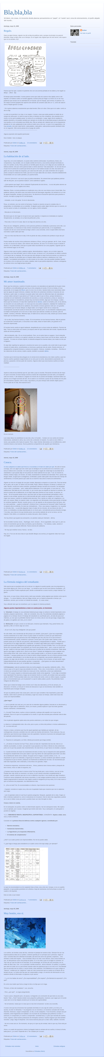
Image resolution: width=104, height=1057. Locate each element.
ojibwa (46, 351)
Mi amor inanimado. (14, 281)
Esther (84, 30)
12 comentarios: (32, 449)
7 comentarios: (32, 268)
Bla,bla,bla (18, 12)
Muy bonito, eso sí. (14, 913)
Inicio (37, 1046)
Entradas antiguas (59, 1046)
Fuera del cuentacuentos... (18, 146)
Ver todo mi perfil (85, 33)
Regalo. (8, 30)
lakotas (39, 302)
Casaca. (8, 462)
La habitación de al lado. (16, 156)
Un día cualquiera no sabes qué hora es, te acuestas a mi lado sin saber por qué (29, 467)
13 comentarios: (32, 143)
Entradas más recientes (12, 1046)
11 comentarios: (32, 572)
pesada (9, 126)
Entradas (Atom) (40, 1051)
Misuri (23, 290)
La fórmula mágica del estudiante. (21, 581)
